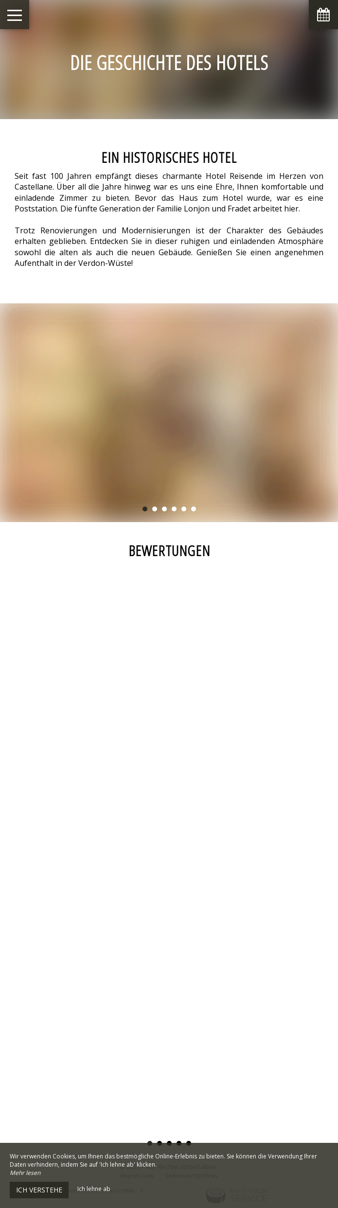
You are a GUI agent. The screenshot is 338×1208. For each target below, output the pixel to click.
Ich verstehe (39, 1189)
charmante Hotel (194, 176)
